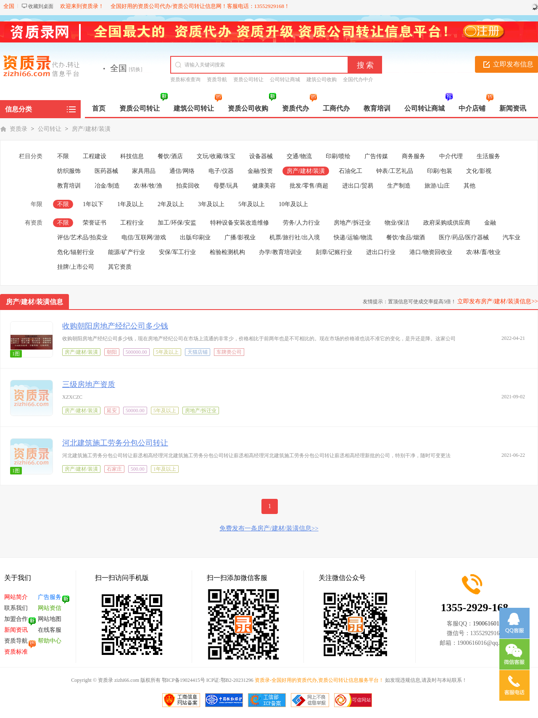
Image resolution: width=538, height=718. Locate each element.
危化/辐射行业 (75, 252)
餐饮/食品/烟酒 (405, 237)
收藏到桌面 (40, 6)
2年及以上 (171, 204)
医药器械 (106, 171)
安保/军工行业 (177, 252)
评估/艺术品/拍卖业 (82, 237)
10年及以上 (293, 204)
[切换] (135, 69)
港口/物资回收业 (430, 252)
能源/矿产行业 (126, 252)
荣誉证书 (94, 223)
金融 (490, 223)
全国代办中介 (358, 79)
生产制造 (399, 186)
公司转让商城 (285, 79)
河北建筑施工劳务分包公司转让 (115, 443)
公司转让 (49, 129)
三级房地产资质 (88, 384)
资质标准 (16, 652)
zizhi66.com (126, 680)
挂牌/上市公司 (75, 267)
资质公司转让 (248, 79)
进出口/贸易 (357, 186)
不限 (63, 156)
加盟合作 (16, 619)
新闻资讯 (16, 630)
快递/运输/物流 (353, 237)
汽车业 (511, 237)
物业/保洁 (397, 223)
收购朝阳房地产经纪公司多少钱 (115, 326)
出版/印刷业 (195, 237)
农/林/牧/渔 (148, 186)
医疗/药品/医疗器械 (464, 237)
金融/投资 (260, 171)
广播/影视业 (240, 237)
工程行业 (132, 223)
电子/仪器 (221, 171)
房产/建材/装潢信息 (34, 301)
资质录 (18, 129)
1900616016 (487, 623)
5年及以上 (251, 204)
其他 (469, 186)
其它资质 (120, 267)
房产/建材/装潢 (91, 129)
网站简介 (16, 597)
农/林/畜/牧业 (483, 252)
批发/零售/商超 (309, 186)
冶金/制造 (107, 186)
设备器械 (261, 156)
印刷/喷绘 (338, 156)
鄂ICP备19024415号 (183, 680)
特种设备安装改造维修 (239, 223)
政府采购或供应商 (446, 223)
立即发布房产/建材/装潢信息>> (497, 301)
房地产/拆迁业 (352, 223)
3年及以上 (211, 204)
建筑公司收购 (321, 79)
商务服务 (413, 156)
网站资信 (49, 608)
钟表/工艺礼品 (394, 171)
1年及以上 (130, 204)
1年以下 (93, 204)
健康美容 (264, 186)
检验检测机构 (227, 252)
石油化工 (350, 171)
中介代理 (451, 156)
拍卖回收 (188, 186)
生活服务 (488, 156)
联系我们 (16, 608)
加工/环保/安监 (177, 223)
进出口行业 (381, 252)
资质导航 (217, 79)
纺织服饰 (69, 171)
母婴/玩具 (226, 186)
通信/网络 (182, 171)
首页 (98, 108)
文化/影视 (478, 171)
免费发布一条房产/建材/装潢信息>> (268, 528)
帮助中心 (49, 641)
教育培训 (69, 186)
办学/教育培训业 (280, 252)
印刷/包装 (439, 171)
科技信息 (132, 156)
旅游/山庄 (437, 186)
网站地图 (49, 619)
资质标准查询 (185, 79)
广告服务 (49, 597)
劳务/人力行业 (301, 223)
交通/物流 (299, 156)
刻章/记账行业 (334, 252)
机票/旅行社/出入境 (294, 237)
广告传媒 (376, 156)
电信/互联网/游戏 (143, 237)
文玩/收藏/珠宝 (216, 156)
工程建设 (94, 156)
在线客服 (49, 630)
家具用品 (144, 171)
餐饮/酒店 (170, 156)
